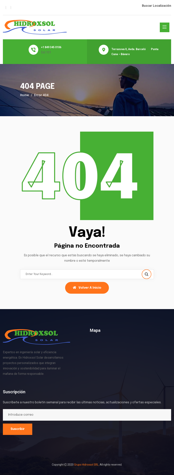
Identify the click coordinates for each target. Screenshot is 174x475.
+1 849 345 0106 (51, 47)
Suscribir (18, 429)
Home (24, 95)
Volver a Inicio (87, 287)
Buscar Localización (156, 6)
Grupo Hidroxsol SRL (86, 464)
